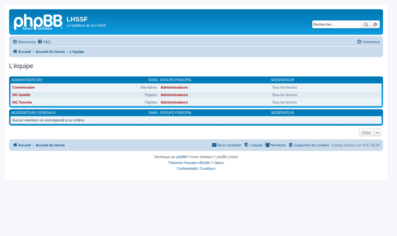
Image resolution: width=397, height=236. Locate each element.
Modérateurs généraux (34, 113)
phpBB (181, 157)
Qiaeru (219, 163)
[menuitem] (43, 42)
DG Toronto (22, 102)
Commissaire (23, 87)
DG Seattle (21, 95)
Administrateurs (27, 80)
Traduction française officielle (189, 163)
